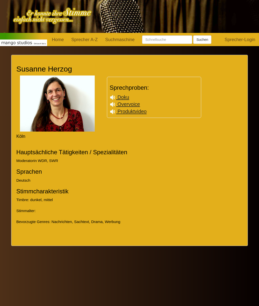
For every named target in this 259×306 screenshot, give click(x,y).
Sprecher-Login (240, 39)
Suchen (202, 40)
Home (58, 39)
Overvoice (125, 104)
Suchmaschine (120, 39)
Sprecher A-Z (84, 39)
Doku (119, 97)
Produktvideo (128, 111)
